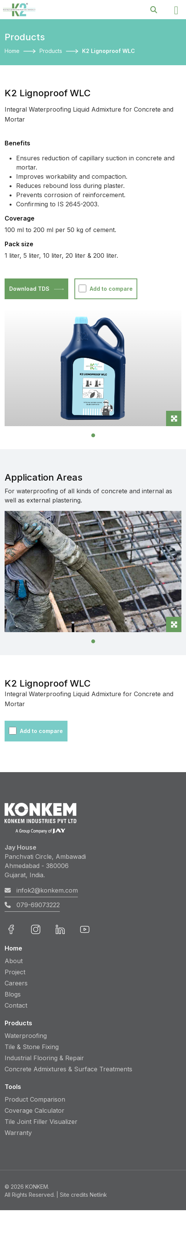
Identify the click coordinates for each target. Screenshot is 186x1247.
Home (12, 51)
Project (15, 972)
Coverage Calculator (34, 1110)
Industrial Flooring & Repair (44, 1058)
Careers (16, 983)
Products (51, 51)
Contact (16, 1005)
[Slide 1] (93, 435)
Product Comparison (35, 1099)
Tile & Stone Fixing (32, 1047)
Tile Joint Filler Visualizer (41, 1121)
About (14, 961)
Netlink (98, 1194)
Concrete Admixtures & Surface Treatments (68, 1069)
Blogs (13, 994)
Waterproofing (26, 1035)
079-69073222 (32, 905)
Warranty (18, 1133)
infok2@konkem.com (41, 890)
